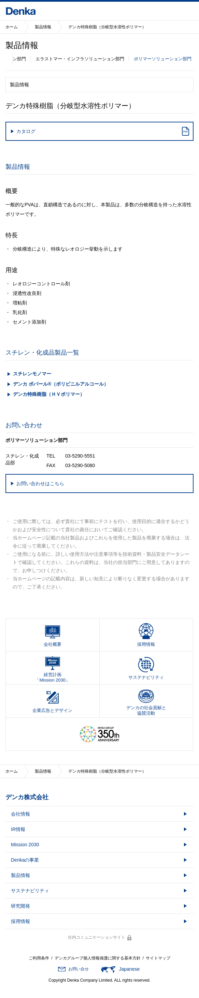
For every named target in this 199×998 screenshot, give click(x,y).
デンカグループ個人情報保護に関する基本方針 (98, 958)
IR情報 (18, 829)
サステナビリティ (30, 890)
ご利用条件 (39, 958)
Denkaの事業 (25, 860)
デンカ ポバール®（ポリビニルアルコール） (61, 384)
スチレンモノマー (32, 373)
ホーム (11, 27)
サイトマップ (158, 958)
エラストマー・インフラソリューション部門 (79, 58)
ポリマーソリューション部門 (162, 58)
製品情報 (43, 27)
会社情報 (20, 814)
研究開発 (20, 906)
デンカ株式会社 (26, 797)
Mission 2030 (25, 844)
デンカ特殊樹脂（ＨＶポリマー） (49, 394)
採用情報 (20, 921)
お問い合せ (78, 969)
